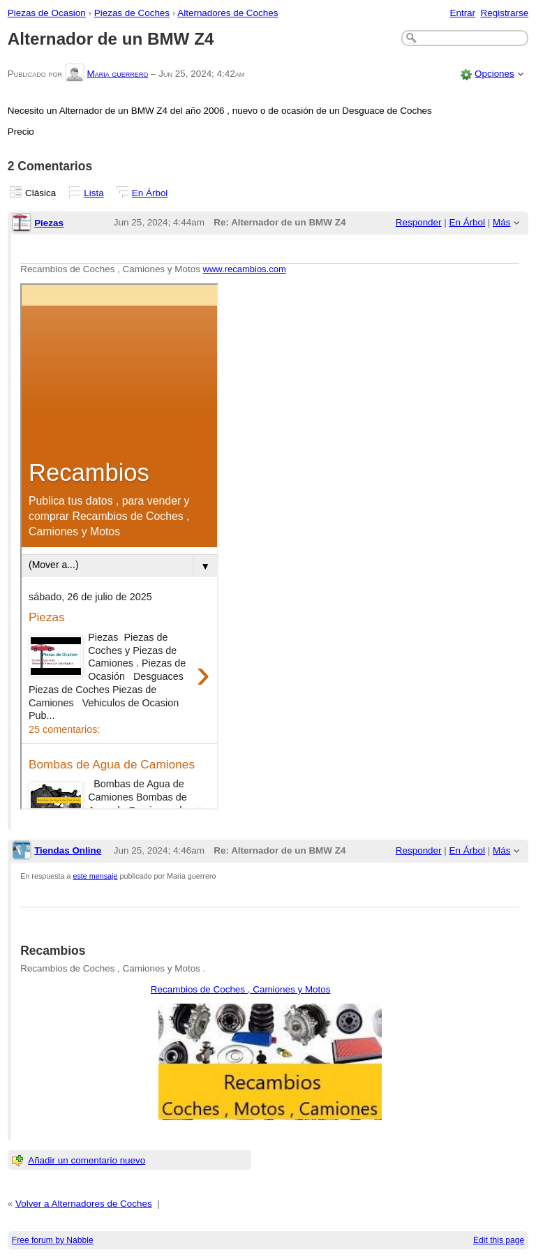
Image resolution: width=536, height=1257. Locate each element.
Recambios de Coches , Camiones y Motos (241, 989)
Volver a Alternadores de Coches (83, 1203)
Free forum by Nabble (53, 1240)
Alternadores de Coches (227, 13)
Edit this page (498, 1240)
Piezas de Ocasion (47, 13)
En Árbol (150, 193)
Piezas (49, 223)
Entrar (462, 13)
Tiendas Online (67, 850)
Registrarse (505, 13)
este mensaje (95, 876)
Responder (419, 222)
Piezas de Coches (132, 13)
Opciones (494, 73)
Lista (93, 193)
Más (501, 222)
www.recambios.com (244, 269)
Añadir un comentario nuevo (86, 1160)
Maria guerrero (117, 73)
